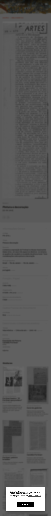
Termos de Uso (34, 496)
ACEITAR (25, 505)
